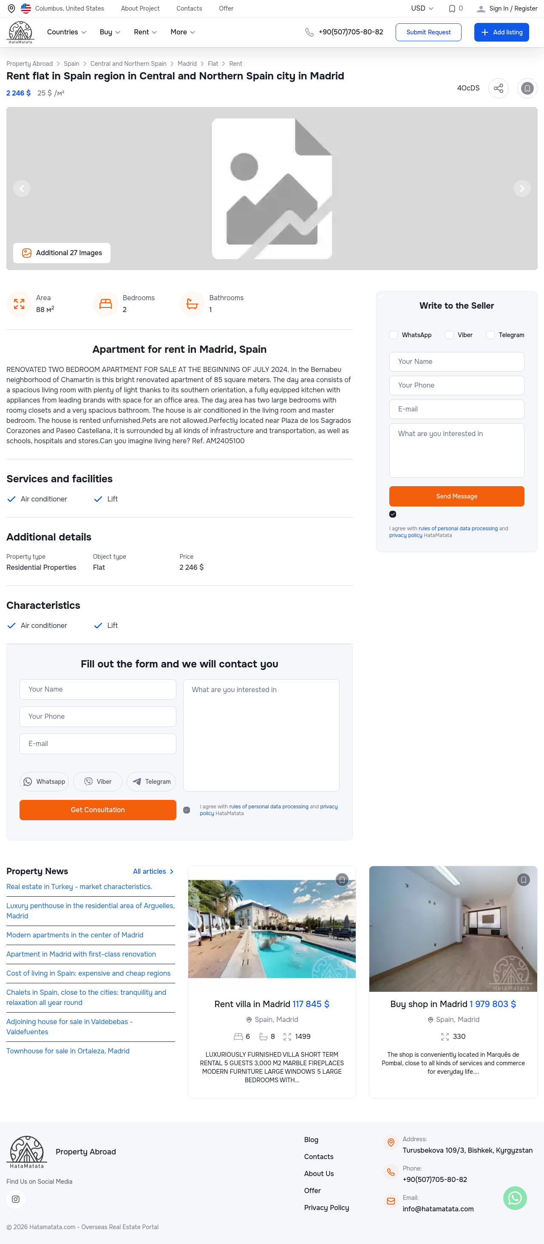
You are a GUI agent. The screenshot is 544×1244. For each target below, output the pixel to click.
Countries (67, 32)
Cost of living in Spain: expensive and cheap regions (88, 973)
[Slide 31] (425, 259)
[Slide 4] (149, 259)
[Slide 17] (282, 259)
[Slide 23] (343, 259)
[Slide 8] (190, 259)
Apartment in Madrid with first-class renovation (81, 954)
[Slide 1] (119, 259)
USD (422, 8)
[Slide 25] (363, 259)
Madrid (287, 1019)
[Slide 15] (261, 259)
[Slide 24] (353, 259)
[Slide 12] (231, 259)
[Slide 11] (221, 259)
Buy (111, 32)
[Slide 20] (312, 259)
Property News (37, 871)
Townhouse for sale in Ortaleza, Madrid (68, 1051)
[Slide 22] (333, 259)
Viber (465, 335)
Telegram (511, 335)
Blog (311, 1139)
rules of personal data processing (270, 806)
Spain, (264, 1019)
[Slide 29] (404, 259)
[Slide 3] (139, 259)
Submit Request (428, 32)
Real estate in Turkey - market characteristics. (79, 886)
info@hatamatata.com (438, 1209)
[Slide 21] (323, 259)
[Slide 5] (159, 259)
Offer (226, 8)
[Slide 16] (272, 259)
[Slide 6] (170, 259)
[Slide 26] (374, 259)
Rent (146, 32)
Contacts (189, 8)
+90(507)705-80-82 (351, 32)
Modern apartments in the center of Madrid (74, 935)
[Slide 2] (129, 259)
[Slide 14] (251, 259)
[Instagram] (15, 1199)
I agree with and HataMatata (269, 810)
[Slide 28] (394, 259)
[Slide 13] (241, 259)
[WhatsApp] (515, 1198)
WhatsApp (417, 335)
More (183, 32)
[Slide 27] (384, 259)
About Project (140, 8)
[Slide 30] (414, 259)
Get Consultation (98, 809)
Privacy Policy (326, 1207)
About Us (319, 1173)
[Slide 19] (302, 259)
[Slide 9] (200, 259)
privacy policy (406, 535)
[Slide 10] (210, 259)
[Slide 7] (180, 259)
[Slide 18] (292, 259)
